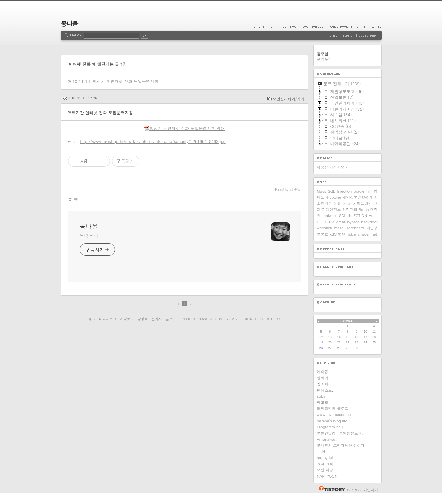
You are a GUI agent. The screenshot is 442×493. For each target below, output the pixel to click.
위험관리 (349, 209)
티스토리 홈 (330, 488)
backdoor (369, 221)
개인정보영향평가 (357, 197)
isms (347, 203)
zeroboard (355, 227)
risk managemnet (362, 234)
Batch (364, 209)
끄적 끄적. (326, 463)
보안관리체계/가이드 (290, 98)
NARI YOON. (328, 476)
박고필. (323, 402)
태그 (91, 318)
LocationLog (313, 26)
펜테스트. (325, 390)
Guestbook (339, 26)
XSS (333, 234)
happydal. (325, 457)
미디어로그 (107, 318)
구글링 (372, 191)
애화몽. (323, 371)
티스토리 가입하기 (363, 489)
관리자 (156, 318)
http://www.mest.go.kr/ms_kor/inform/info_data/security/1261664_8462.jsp (153, 141)
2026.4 (348, 321)
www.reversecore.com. (337, 414)
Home (257, 26)
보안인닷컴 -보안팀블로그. (340, 433)
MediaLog (287, 26)
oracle (359, 191)
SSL (337, 203)
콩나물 (69, 23)
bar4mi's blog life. (333, 420)
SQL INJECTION (353, 215)
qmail (341, 221)
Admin (359, 26)
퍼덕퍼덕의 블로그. (333, 408)
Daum (229, 318)
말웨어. (323, 377)
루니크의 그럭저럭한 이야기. (341, 445)
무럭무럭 (89, 235)
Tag (269, 26)
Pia (331, 221)
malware (330, 215)
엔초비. (323, 383)
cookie (335, 197)
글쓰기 (170, 318)
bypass (353, 221)
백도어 (322, 197)
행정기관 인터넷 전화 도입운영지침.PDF (184, 128)
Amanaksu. (327, 439)
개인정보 (333, 209)
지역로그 (126, 318)
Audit (373, 215)
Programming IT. (331, 426)
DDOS (322, 221)
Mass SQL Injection (334, 191)
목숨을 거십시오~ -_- (336, 167)
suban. (323, 396)
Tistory (272, 318)
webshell (324, 227)
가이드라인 (362, 203)
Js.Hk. (322, 451)
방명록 (142, 318)
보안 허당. (326, 470)
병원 (341, 234)
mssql (339, 227)
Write (375, 26)
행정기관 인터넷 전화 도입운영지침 (125, 81)
